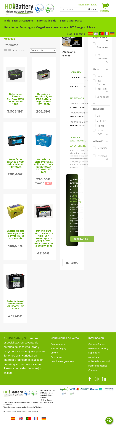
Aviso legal (93, 357)
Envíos (54, 352)
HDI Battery (72, 263)
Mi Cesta (104, 7)
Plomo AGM (102, 132)
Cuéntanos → (82, 239)
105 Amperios (102, 58)
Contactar (93, 370)
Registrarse (84, 4)
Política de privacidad (99, 361)
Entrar (94, 4)
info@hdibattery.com (82, 146)
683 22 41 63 (77, 116)
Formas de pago (59, 348)
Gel (102, 115)
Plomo (102, 125)
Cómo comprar (58, 344)
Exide (102, 76)
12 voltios (102, 157)
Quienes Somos (96, 344)
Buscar (92, 9)
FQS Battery (102, 83)
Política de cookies (97, 365)
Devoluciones (57, 357)
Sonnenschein (102, 98)
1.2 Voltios (102, 149)
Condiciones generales (62, 361)
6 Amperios (102, 47)
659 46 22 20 (77, 125)
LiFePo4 (102, 120)
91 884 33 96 (77, 107)
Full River (102, 90)
